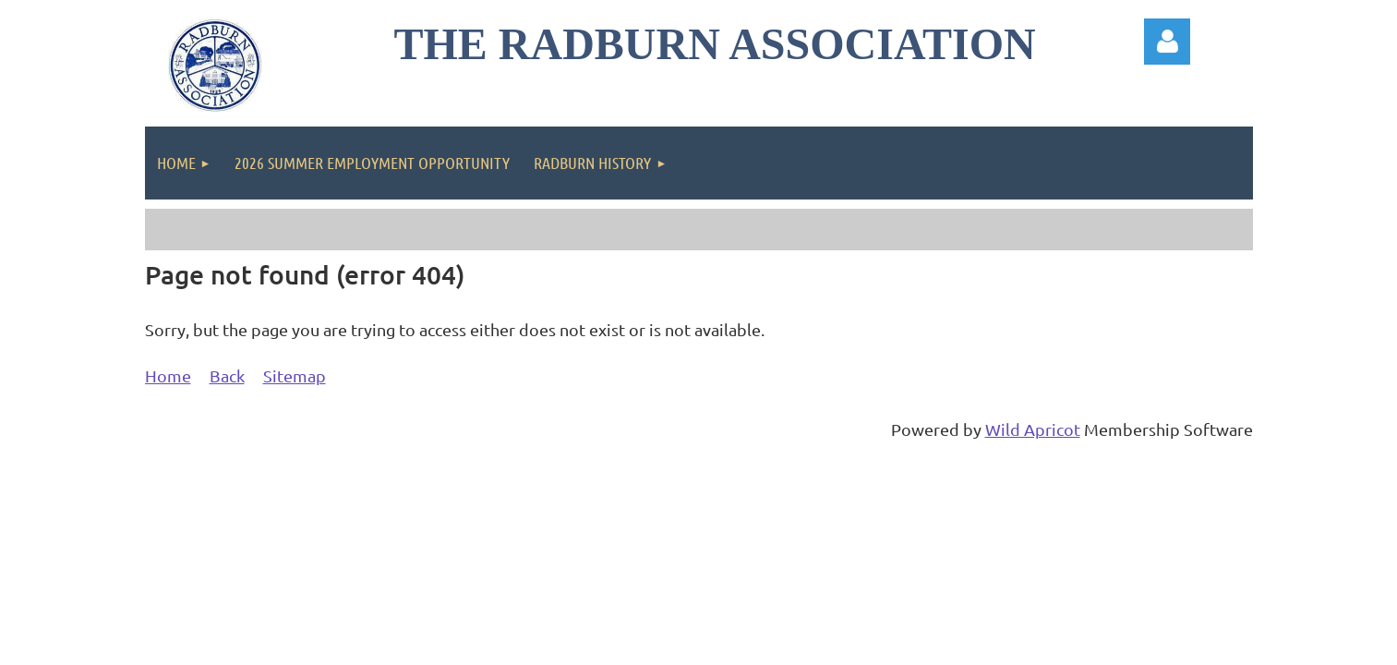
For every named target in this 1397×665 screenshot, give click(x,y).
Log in (1167, 41)
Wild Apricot (1032, 429)
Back (227, 375)
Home (168, 375)
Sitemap (294, 375)
